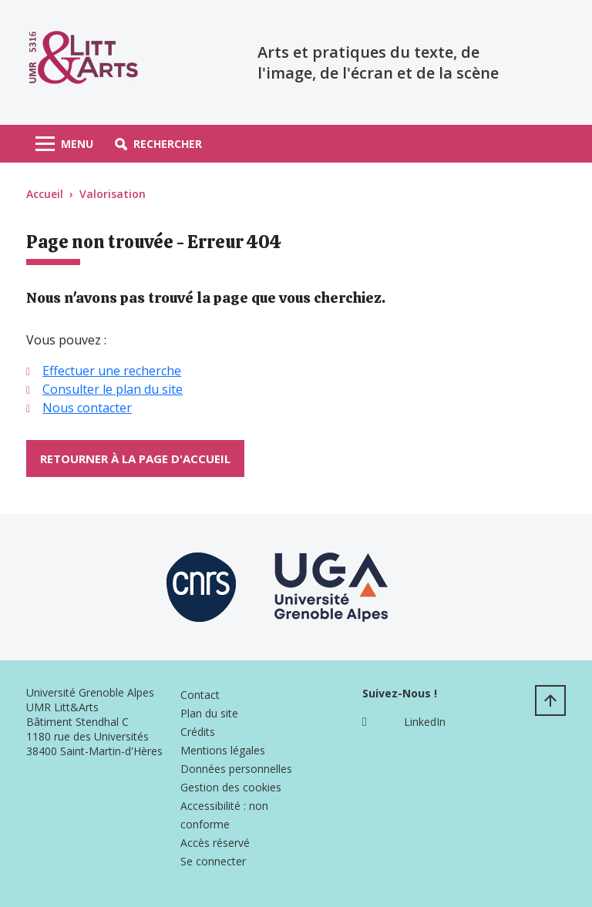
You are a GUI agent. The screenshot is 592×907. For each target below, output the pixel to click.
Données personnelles (236, 768)
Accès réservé (215, 842)
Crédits (197, 731)
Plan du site (209, 713)
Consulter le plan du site (112, 389)
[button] (158, 144)
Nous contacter (87, 407)
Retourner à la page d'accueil (135, 458)
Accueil (44, 193)
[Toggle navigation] (64, 144)
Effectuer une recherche (111, 370)
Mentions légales (222, 750)
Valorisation (112, 193)
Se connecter (213, 861)
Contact (200, 694)
